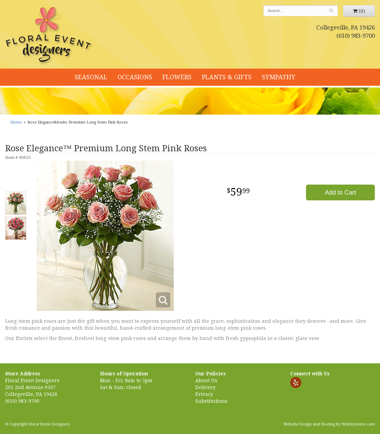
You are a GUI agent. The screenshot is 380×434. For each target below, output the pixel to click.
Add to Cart (340, 192)
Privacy (204, 394)
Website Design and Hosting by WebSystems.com (329, 424)
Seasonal (91, 77)
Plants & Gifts (227, 77)
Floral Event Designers (49, 36)
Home (16, 122)
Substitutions (211, 401)
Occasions (135, 77)
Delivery (205, 387)
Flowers (177, 77)
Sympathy (278, 77)
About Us (206, 380)
